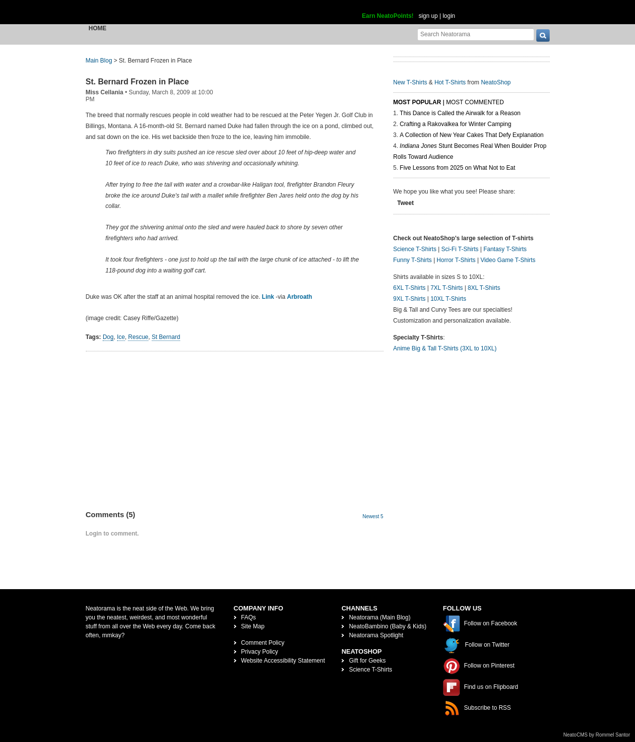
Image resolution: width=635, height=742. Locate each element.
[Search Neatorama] (476, 34)
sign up (428, 15)
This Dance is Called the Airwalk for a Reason (460, 113)
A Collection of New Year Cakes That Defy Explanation (472, 135)
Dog (108, 337)
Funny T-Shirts (412, 260)
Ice (121, 337)
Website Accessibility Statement (283, 660)
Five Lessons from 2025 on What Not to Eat (457, 167)
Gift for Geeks (367, 660)
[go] (543, 35)
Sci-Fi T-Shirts (459, 249)
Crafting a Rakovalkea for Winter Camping (455, 124)
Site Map (252, 626)
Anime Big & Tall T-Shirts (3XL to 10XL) (445, 348)
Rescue (138, 337)
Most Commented (475, 102)
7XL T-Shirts (447, 287)
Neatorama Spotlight (376, 635)
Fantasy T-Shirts (504, 249)
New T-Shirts (410, 82)
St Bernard (166, 337)
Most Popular (417, 102)
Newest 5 (373, 516)
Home (98, 28)
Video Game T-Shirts (507, 260)
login (449, 15)
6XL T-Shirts (409, 287)
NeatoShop (495, 82)
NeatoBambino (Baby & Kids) (387, 626)
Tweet (405, 203)
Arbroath (299, 296)
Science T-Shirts (415, 249)
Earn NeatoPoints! (388, 15)
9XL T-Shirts (409, 298)
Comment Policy (262, 642)
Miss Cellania (105, 92)
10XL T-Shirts (448, 298)
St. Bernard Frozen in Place (137, 81)
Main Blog (99, 60)
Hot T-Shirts (450, 82)
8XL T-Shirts (484, 287)
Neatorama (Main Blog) (379, 617)
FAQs (248, 617)
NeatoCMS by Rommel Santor (597, 735)
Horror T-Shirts (456, 260)
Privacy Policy (259, 651)
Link (268, 296)
